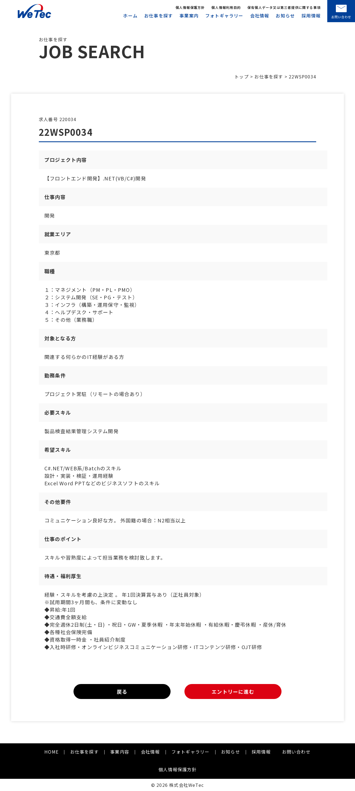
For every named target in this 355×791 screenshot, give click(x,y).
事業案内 (189, 15)
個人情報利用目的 (226, 7)
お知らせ (285, 15)
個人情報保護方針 (190, 7)
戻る (122, 691)
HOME (51, 751)
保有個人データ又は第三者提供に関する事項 (284, 7)
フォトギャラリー (224, 15)
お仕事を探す (158, 15)
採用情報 (311, 15)
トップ (241, 76)
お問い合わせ (296, 751)
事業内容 (119, 751)
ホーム (130, 15)
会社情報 (259, 15)
